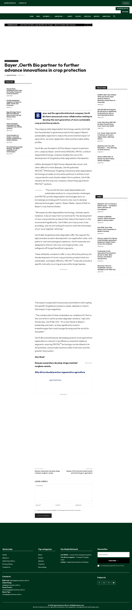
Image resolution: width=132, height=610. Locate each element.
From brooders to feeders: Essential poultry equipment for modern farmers (14, 137)
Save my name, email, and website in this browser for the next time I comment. (59, 510)
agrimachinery (11, 75)
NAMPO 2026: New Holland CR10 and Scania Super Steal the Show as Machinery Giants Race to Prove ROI (107, 98)
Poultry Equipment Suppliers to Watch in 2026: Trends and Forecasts (14, 103)
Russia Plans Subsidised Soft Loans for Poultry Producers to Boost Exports (14, 91)
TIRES (99, 197)
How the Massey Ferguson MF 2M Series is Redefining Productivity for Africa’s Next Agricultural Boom (107, 112)
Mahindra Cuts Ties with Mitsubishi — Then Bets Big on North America (107, 147)
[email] (114, 554)
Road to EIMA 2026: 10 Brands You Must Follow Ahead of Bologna (106, 158)
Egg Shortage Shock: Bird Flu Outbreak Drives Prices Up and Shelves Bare (14, 114)
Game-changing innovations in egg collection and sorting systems (14, 126)
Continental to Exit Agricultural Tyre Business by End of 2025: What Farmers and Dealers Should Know (107, 255)
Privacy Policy (120, 565)
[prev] (86, 25)
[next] (89, 25)
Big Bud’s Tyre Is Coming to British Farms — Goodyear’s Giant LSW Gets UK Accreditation (107, 206)
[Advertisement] (48, 45)
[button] (114, 16)
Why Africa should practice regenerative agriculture (60, 372)
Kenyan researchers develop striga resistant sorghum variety (47, 472)
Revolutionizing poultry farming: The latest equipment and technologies (15, 149)
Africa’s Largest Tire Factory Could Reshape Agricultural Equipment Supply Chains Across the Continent (107, 241)
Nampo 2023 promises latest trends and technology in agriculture (79, 472)
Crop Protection (11, 61)
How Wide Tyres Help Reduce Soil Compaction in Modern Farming (107, 229)
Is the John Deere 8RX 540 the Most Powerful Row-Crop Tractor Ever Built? (107, 124)
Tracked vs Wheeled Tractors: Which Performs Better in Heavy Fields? (106, 218)
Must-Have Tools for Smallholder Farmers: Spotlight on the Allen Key (107, 267)
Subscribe (113, 561)
